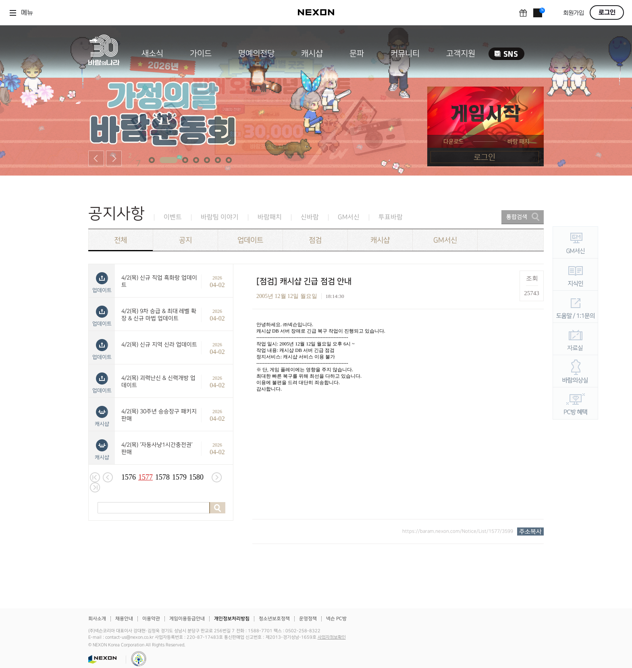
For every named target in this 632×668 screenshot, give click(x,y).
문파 (356, 53)
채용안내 (124, 618)
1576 (128, 477)
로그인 (607, 12)
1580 (196, 477)
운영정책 (308, 618)
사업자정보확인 (332, 637)
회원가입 (573, 13)
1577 (145, 477)
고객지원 (460, 53)
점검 (315, 240)
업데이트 (250, 240)
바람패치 (270, 217)
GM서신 (349, 217)
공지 (185, 240)
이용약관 (151, 618)
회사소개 (97, 618)
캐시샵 (312, 53)
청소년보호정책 (274, 618)
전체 (120, 240)
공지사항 (116, 213)
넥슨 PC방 (336, 618)
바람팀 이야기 (220, 217)
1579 (179, 477)
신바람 (310, 217)
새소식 (152, 53)
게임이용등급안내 (187, 618)
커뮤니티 (405, 53)
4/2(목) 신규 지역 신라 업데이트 (159, 344)
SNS (506, 54)
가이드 (201, 53)
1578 (162, 477)
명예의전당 (256, 53)
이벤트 (173, 217)
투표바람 (390, 217)
